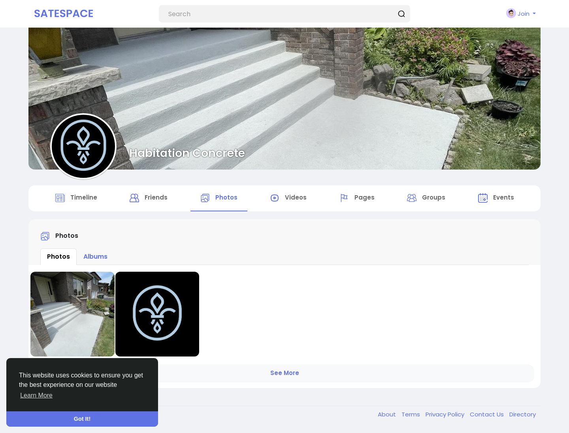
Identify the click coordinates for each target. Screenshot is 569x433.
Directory (522, 414)
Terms (411, 414)
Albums (95, 256)
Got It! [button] (82, 419)
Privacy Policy (446, 414)
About (388, 414)
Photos (58, 256)
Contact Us (487, 414)
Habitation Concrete (187, 153)
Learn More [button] (36, 395)
